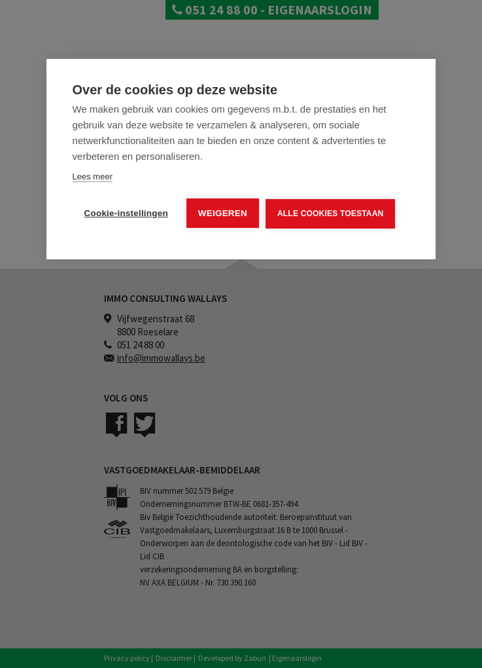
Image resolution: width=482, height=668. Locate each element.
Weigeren (222, 213)
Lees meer (92, 176)
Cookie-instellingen (126, 213)
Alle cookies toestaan (330, 213)
